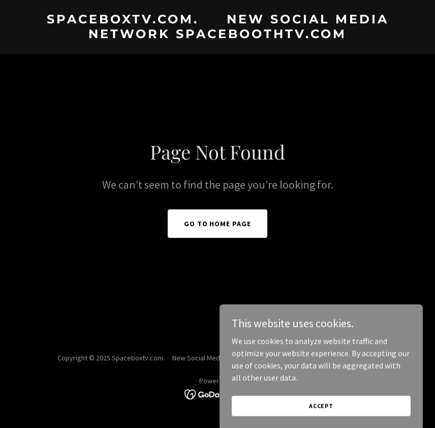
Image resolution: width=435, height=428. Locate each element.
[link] (217, 35)
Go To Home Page (218, 223)
